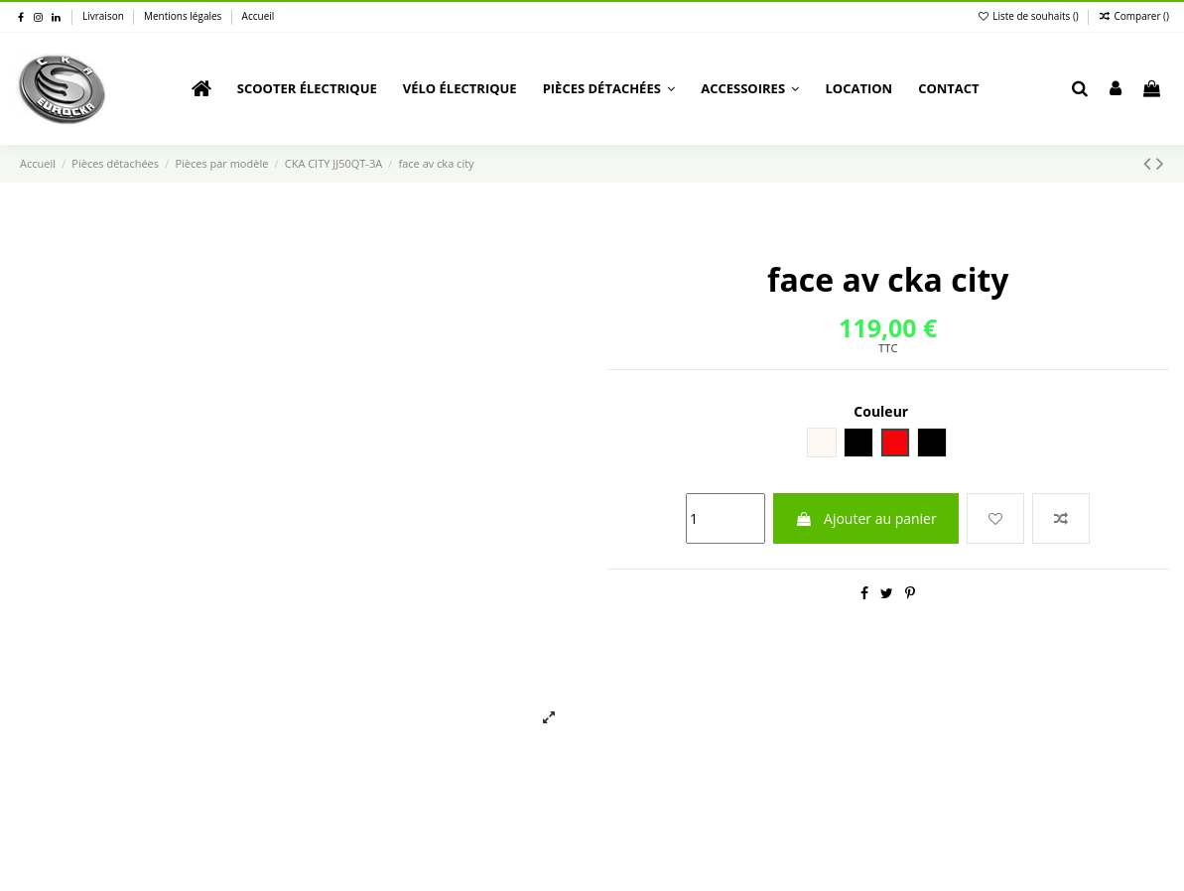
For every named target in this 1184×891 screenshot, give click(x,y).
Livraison (104, 16)
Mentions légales (184, 16)
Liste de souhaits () (1030, 16)
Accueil (258, 16)
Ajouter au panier (865, 518)
